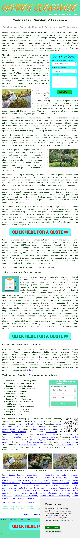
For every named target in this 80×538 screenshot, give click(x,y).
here (31, 370)
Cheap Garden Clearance (48, 478)
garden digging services (42, 440)
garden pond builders (14, 432)
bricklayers (19, 437)
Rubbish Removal (16, 475)
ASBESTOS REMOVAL (64, 445)
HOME (50, 14)
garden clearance (23, 421)
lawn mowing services (37, 442)
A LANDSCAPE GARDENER (28, 424)
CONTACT (63, 14)
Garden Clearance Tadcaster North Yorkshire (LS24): (29, 33)
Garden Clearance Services (36, 483)
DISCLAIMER (73, 14)
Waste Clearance (35, 475)
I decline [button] (56, 527)
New (22, 519)
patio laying (71, 442)
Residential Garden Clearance (17, 478)
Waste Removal (52, 475)
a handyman (41, 427)
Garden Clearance (23, 480)
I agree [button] (48, 527)
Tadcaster (53, 240)
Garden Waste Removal (52, 491)
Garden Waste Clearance (45, 488)
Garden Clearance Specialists (61, 485)
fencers (69, 434)
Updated (27, 519)
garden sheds (48, 437)
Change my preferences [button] (53, 531)
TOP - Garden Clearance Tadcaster (18, 503)
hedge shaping (40, 429)
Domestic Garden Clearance (43, 493)
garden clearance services (15, 365)
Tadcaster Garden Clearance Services (29, 375)
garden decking (9, 429)
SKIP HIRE (51, 432)
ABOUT (56, 14)
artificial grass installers (30, 434)
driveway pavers (27, 445)
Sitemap (3, 519)
